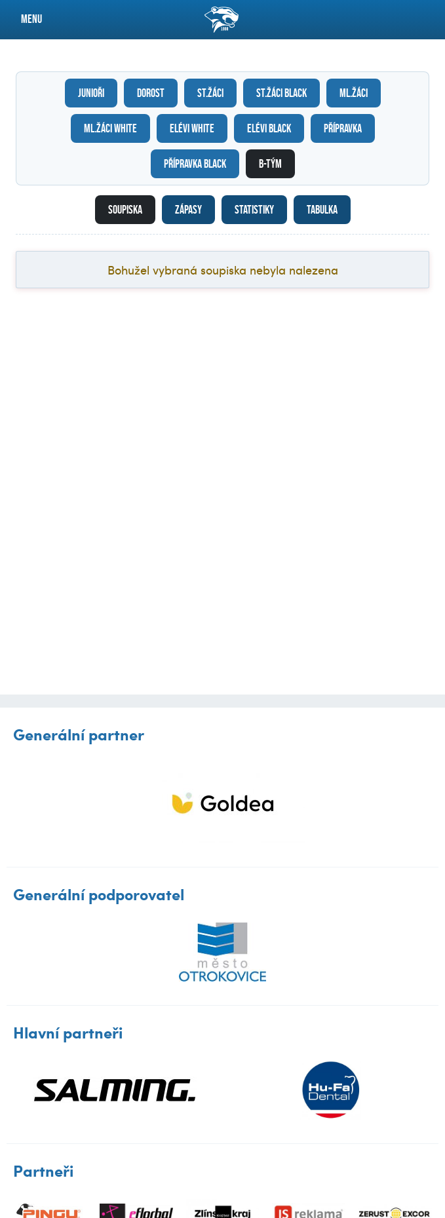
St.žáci (210, 93)
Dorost (150, 93)
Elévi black (269, 128)
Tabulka (322, 209)
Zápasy (188, 209)
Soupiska (125, 209)
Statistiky (254, 209)
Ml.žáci (353, 93)
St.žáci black (281, 93)
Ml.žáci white (110, 128)
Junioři (91, 93)
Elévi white (192, 128)
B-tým (270, 163)
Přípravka (343, 128)
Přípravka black (195, 163)
